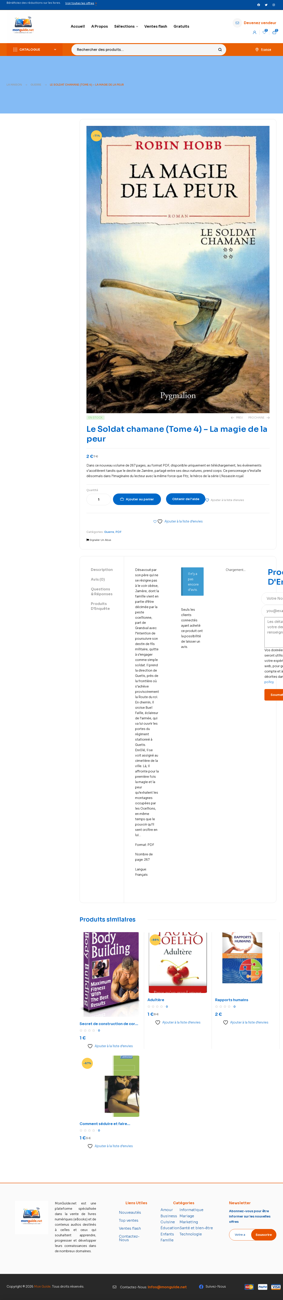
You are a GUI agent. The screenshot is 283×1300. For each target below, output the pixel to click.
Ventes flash (130, 1228)
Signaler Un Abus (98, 540)
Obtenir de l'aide (185, 499)
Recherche (220, 49)
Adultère (155, 1000)
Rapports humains (231, 1000)
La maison (14, 84)
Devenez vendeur (260, 23)
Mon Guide (42, 1286)
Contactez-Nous (129, 1238)
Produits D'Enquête (100, 606)
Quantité (92, 490)
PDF (118, 532)
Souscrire (264, 1235)
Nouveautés (130, 1212)
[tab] (102, 570)
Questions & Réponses (102, 591)
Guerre (36, 84)
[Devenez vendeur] (237, 23)
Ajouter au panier (140, 499)
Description (102, 569)
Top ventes (128, 1220)
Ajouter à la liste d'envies (227, 500)
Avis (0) (98, 579)
